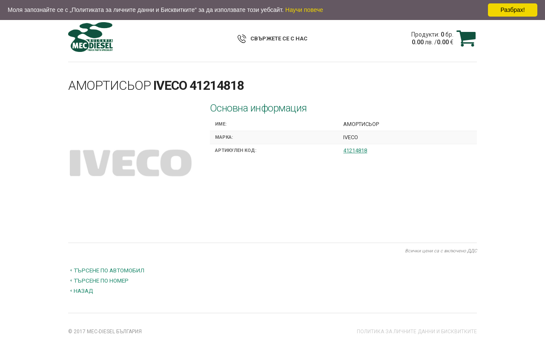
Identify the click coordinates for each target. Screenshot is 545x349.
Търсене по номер (101, 280)
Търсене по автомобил (109, 270)
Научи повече (304, 9)
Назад (83, 290)
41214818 (355, 150)
